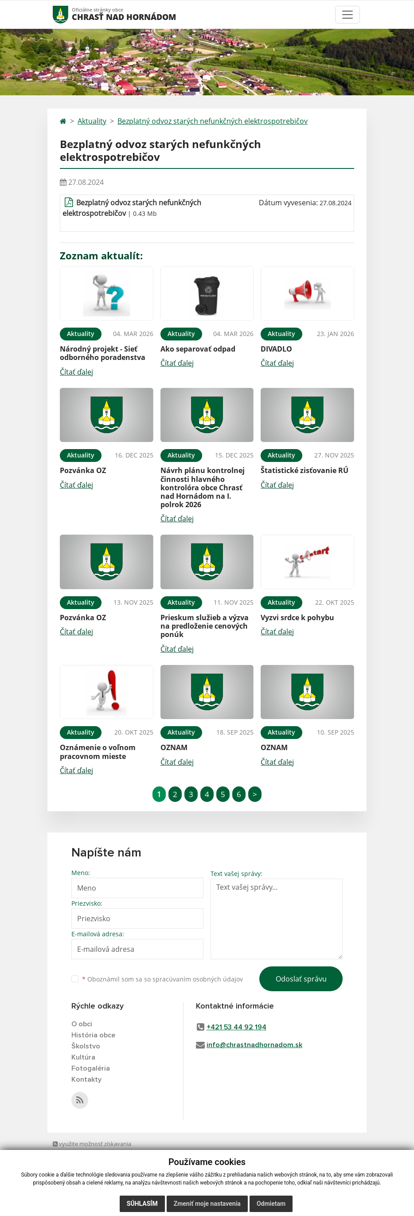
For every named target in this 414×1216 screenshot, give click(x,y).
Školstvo (85, 1046)
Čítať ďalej (76, 372)
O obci (81, 1024)
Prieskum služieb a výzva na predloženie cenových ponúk (204, 626)
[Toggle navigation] (347, 14)
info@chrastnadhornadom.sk (254, 1044)
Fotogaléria (90, 1068)
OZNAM (173, 747)
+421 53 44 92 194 (236, 1027)
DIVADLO (276, 349)
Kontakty (86, 1079)
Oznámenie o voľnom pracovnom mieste (98, 752)
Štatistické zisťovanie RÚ (304, 470)
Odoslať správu (301, 979)
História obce (93, 1035)
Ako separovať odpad (197, 349)
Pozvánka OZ (83, 470)
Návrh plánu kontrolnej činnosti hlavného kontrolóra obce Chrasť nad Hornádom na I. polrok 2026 (202, 487)
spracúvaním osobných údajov (197, 979)
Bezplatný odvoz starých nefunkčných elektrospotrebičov (212, 121)
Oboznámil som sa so (162, 979)
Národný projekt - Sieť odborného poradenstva (102, 353)
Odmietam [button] (271, 1203)
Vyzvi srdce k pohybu (297, 617)
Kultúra (83, 1057)
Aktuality (92, 121)
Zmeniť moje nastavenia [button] (207, 1203)
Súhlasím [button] (142, 1203)
